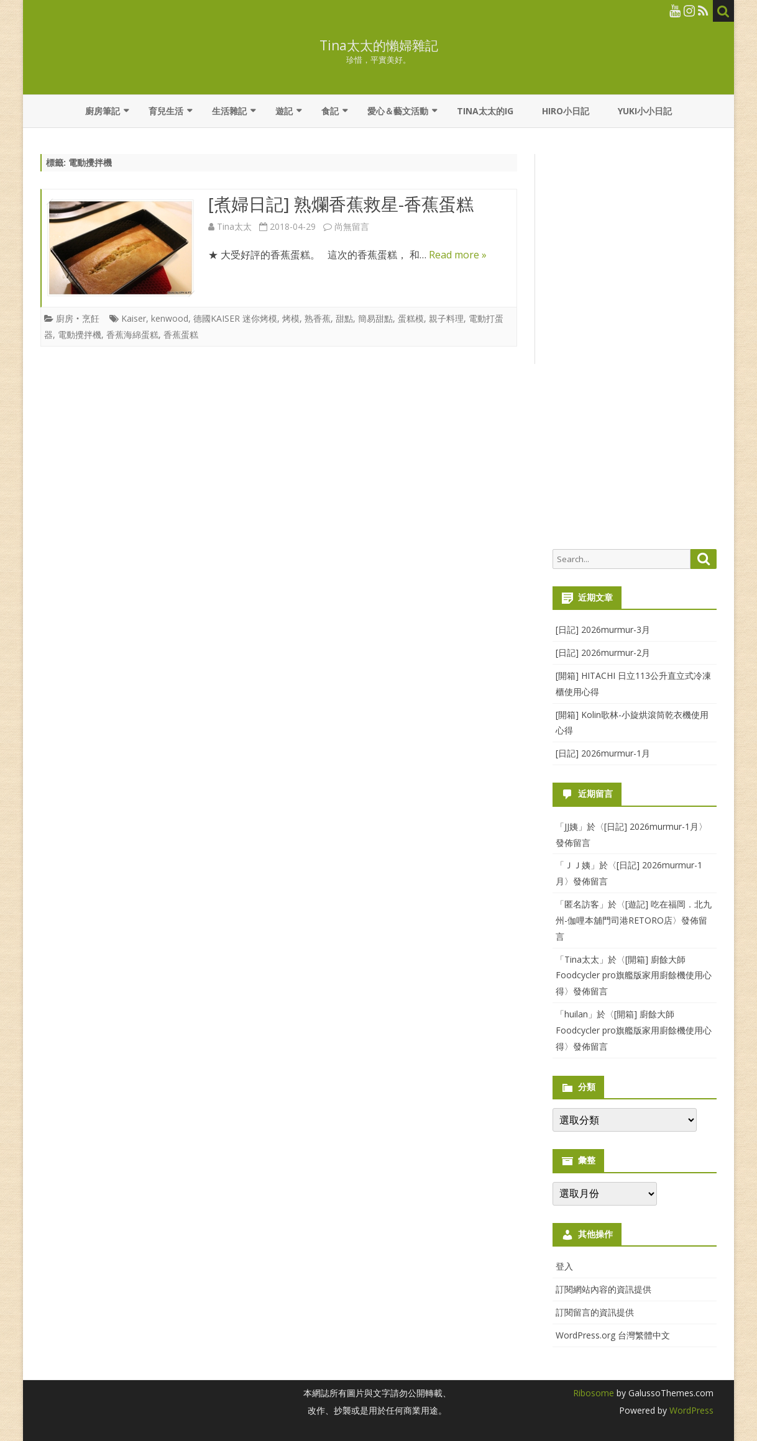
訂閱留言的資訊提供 (595, 1312)
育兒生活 (166, 111)
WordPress (690, 1410)
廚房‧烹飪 (77, 318)
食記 (330, 111)
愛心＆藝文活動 (397, 111)
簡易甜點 (375, 318)
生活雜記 (229, 111)
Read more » (458, 254)
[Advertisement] (635, 345)
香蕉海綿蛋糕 (132, 334)
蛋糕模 (411, 318)
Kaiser (133, 318)
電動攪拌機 (79, 334)
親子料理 (446, 318)
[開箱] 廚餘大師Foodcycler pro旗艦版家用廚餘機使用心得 (634, 975)
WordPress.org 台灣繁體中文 (613, 1335)
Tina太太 (234, 226)
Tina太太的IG (485, 111)
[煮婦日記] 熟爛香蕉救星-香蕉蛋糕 (341, 204)
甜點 (344, 318)
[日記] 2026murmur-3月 (603, 629)
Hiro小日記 (565, 111)
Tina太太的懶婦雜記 (378, 45)
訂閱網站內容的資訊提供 (603, 1289)
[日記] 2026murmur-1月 (603, 753)
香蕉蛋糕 (180, 334)
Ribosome (593, 1393)
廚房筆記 (102, 111)
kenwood (169, 318)
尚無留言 (351, 226)
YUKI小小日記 (645, 111)
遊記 (284, 111)
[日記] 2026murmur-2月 (603, 652)
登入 (564, 1266)
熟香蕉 (318, 318)
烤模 (291, 318)
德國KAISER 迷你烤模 (235, 318)
